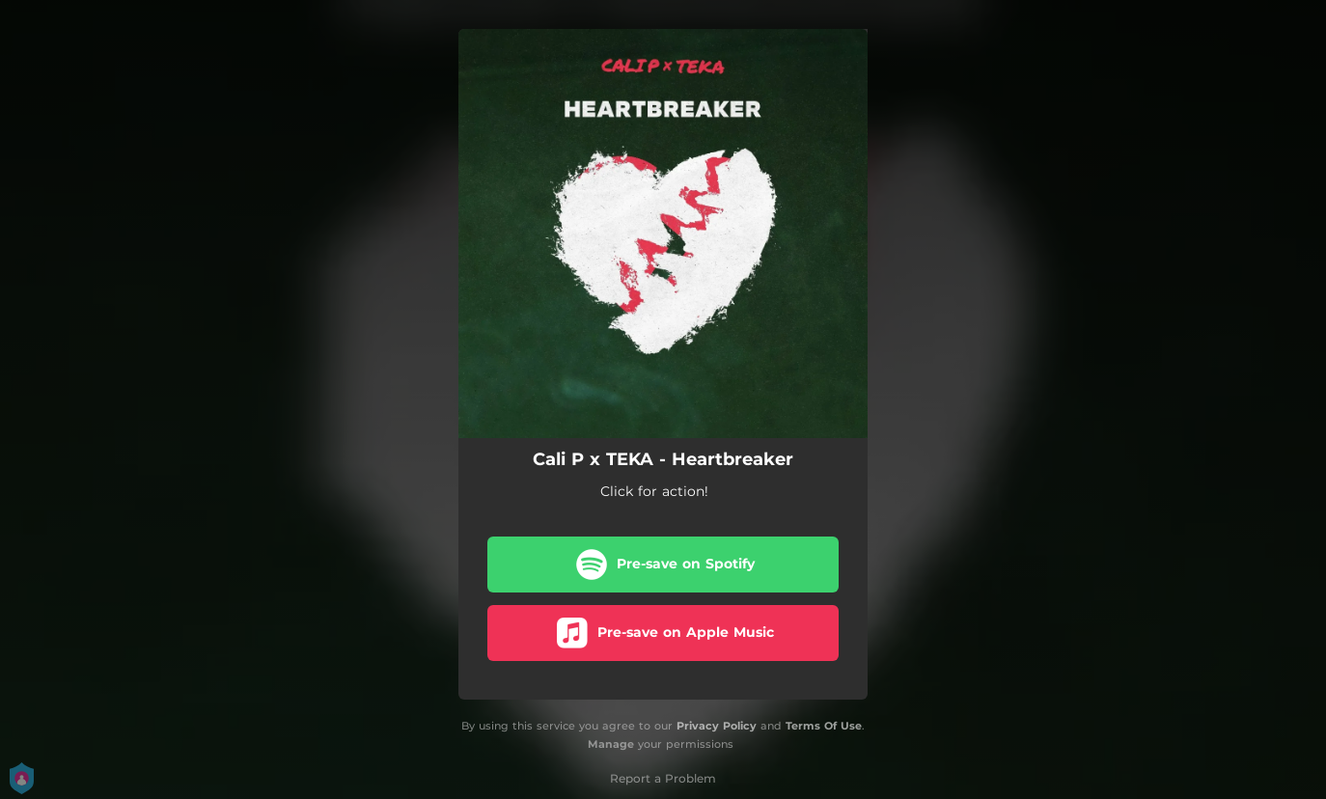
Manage (611, 744)
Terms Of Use (824, 725)
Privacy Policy (717, 725)
